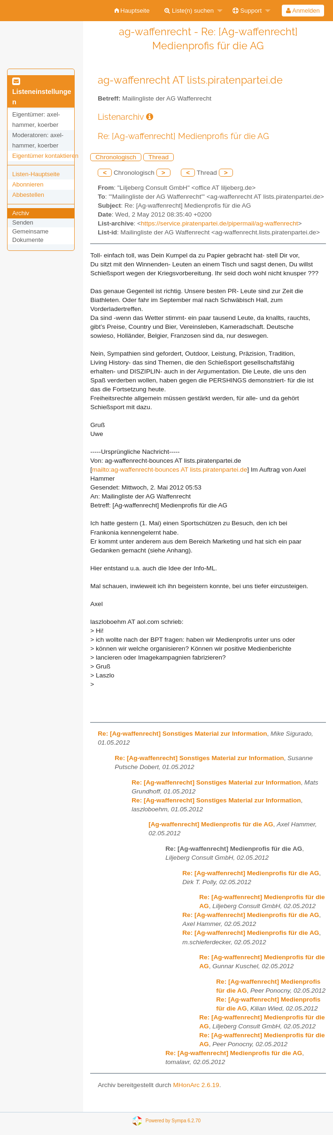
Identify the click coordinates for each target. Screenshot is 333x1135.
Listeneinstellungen (41, 92)
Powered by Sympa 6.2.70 (173, 1120)
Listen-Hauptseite (36, 174)
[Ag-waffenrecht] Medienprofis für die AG (210, 824)
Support (247, 10)
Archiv (20, 213)
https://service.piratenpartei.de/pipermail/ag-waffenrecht (219, 223)
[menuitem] (132, 10)
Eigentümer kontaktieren (45, 155)
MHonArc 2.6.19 (196, 1084)
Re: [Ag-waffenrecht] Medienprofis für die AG (250, 873)
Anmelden (302, 10)
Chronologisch (115, 157)
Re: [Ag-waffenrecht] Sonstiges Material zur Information (182, 733)
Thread (158, 157)
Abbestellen (28, 194)
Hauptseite (132, 10)
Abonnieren (28, 184)
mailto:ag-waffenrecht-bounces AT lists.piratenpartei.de (169, 469)
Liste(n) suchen (189, 10)
